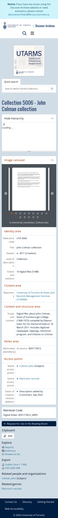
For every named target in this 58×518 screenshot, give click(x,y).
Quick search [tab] (11, 81)
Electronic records (29, 378)
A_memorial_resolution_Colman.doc (29, 222)
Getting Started (45, 501)
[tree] (29, 136)
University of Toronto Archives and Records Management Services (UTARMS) (35, 296)
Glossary (27, 501)
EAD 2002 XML (11, 468)
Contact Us (11, 501)
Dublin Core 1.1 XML (14, 464)
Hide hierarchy (14, 118)
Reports (8, 447)
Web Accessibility (14, 508)
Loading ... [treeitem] (7, 127)
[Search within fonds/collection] (26, 88)
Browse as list (11, 454)
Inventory (9, 450)
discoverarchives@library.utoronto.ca (28, 14)
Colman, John (26, 366)
